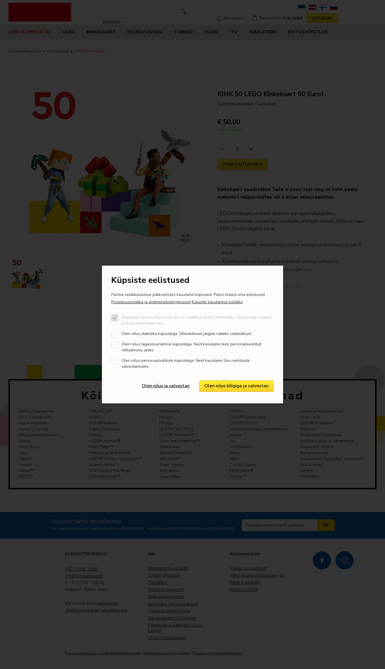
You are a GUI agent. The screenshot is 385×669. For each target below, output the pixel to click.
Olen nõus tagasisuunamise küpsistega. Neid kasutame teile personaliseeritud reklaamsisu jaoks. (191, 347)
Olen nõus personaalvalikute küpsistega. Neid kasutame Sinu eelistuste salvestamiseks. (185, 363)
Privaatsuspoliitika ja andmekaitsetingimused (151, 302)
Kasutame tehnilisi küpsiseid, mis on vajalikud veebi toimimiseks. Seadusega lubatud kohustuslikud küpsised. (196, 320)
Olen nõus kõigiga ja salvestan (236, 386)
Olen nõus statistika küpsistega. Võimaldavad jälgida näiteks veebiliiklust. (186, 333)
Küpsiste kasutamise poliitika (217, 302)
